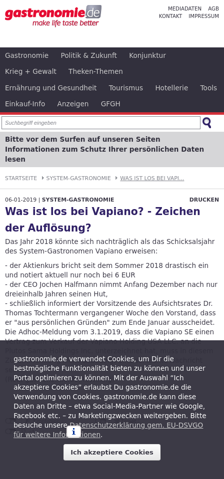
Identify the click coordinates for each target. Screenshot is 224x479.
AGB (213, 8)
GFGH (110, 104)
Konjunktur (147, 55)
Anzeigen (73, 104)
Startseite (21, 178)
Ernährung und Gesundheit (50, 88)
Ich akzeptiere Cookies (112, 452)
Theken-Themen (95, 71)
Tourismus (126, 88)
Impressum (203, 16)
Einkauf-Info (25, 104)
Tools (209, 88)
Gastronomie (26, 55)
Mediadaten (185, 8)
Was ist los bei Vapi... (152, 178)
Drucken (204, 200)
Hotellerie (171, 88)
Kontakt (170, 16)
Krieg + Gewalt (30, 71)
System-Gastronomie (78, 178)
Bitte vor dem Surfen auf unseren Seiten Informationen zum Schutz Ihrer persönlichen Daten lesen (104, 149)
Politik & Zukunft (89, 55)
